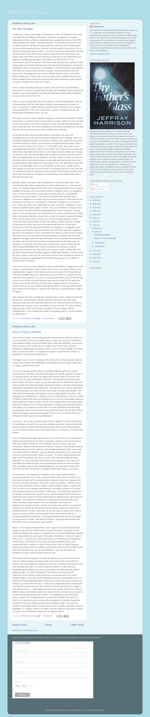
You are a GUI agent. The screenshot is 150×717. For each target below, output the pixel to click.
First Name (19, 662)
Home (48, 624)
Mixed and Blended (28, 12)
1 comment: (48, 616)
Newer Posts (19, 624)
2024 (95, 204)
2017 (95, 251)
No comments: (49, 318)
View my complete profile (100, 54)
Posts (94, 184)
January (98, 246)
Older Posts (77, 624)
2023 (95, 207)
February (99, 243)
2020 (95, 218)
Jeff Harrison (98, 27)
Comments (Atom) (30, 630)
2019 (95, 221)
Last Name (19, 672)
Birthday (18, 682)
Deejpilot (83, 710)
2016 (95, 254)
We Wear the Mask (22, 29)
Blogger (101, 710)
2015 (95, 258)
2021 (95, 214)
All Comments (98, 189)
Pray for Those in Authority (26, 332)
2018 (95, 225)
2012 (95, 261)
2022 (95, 211)
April (97, 232)
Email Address (22, 651)
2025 (95, 200)
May (97, 228)
